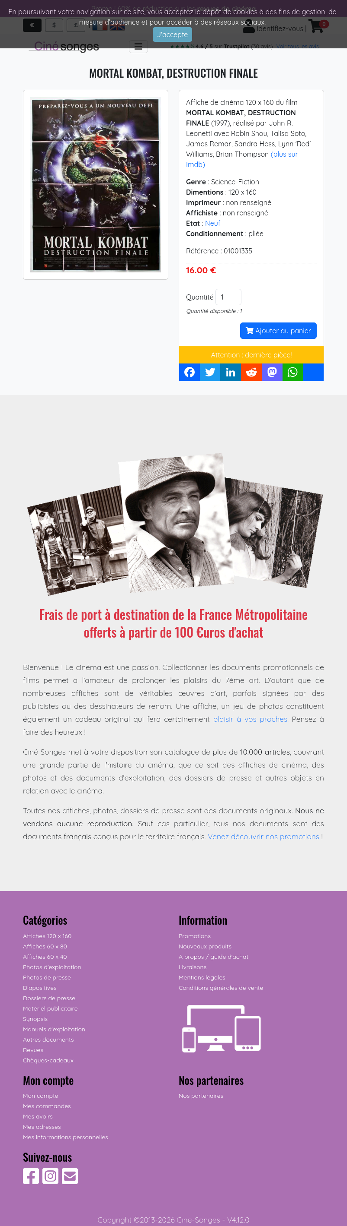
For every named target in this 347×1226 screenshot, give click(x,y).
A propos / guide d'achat (213, 957)
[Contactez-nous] (70, 1181)
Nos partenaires (201, 1096)
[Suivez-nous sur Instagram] (50, 1181)
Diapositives (40, 988)
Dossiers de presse (49, 998)
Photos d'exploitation (52, 967)
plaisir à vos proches (250, 719)
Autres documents (48, 1039)
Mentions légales (202, 977)
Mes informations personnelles (65, 1137)
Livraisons (192, 967)
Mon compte (40, 1096)
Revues (33, 1050)
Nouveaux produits (205, 946)
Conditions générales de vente (221, 988)
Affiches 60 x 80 (45, 946)
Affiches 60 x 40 (45, 957)
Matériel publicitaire (50, 1008)
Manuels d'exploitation (54, 1029)
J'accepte (172, 34)
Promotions (195, 936)
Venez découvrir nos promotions (263, 836)
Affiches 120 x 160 (47, 936)
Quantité (200, 297)
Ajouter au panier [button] (278, 330)
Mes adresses (42, 1127)
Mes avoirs (38, 1116)
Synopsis (35, 1019)
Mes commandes (47, 1106)
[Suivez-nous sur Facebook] (31, 1181)
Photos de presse (47, 977)
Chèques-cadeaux (48, 1060)
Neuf (213, 223)
